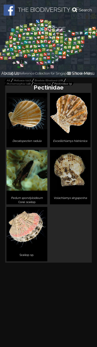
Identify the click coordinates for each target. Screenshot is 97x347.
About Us (10, 73)
